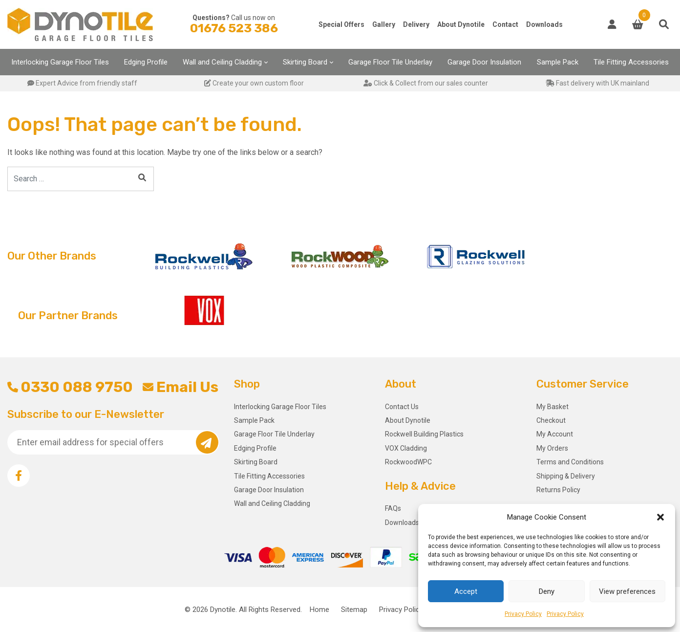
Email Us (180, 387)
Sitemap (354, 609)
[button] (660, 517)
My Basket (552, 407)
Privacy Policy (523, 613)
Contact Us (402, 407)
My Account (554, 434)
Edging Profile (146, 62)
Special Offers (341, 24)
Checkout (551, 420)
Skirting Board (305, 62)
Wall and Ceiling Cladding (222, 62)
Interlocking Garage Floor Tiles (60, 62)
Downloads (544, 24)
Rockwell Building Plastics (424, 434)
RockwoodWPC (408, 462)
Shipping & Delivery (565, 476)
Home (319, 609)
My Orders (552, 448)
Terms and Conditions (570, 462)
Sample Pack (557, 62)
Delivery (416, 24)
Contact (505, 24)
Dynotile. (223, 609)
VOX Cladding (406, 448)
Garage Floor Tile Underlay (390, 62)
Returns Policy (558, 490)
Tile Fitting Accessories (631, 62)
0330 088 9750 (70, 387)
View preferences (627, 591)
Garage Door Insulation (484, 62)
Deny (546, 591)
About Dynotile (461, 24)
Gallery (383, 24)
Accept (465, 591)
